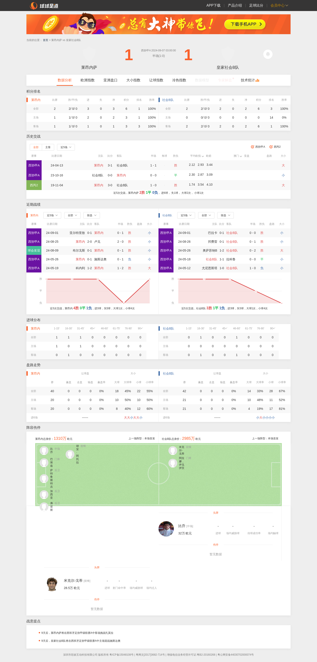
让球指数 (156, 80)
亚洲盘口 (110, 80)
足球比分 (256, 5)
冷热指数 (179, 80)
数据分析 (65, 80)
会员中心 (278, 5)
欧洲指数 (88, 80)
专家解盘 (225, 80)
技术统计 (248, 80)
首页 (45, 40)
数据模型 (202, 80)
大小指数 (133, 80)
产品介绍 (235, 5)
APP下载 (213, 5)
